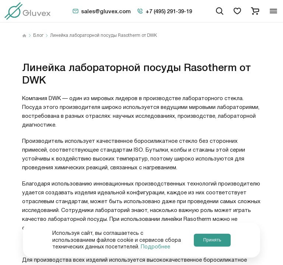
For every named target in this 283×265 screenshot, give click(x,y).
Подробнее (155, 247)
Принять (212, 240)
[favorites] (237, 11)
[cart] (255, 11)
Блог (38, 35)
